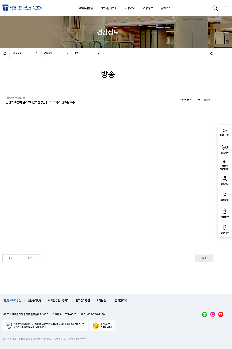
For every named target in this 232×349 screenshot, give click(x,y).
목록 (204, 258)
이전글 (31, 258)
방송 (76, 53)
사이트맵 (226, 8)
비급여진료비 (120, 300)
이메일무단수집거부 (58, 300)
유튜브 (220, 314)
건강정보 (17, 53)
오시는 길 (101, 300)
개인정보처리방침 (11, 300)
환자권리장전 (83, 300)
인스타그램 (212, 314)
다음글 (12, 258)
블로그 (204, 314)
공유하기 (211, 53)
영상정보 (48, 53)
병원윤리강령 (35, 300)
